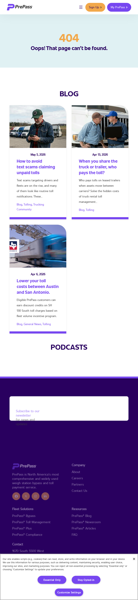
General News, (33, 324)
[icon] (16, 513)
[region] (69, 577)
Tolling (90, 210)
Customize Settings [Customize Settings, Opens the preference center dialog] (69, 592)
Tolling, (28, 204)
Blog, (20, 204)
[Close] (134, 559)
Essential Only (52, 580)
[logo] (20, 7)
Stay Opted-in (86, 580)
